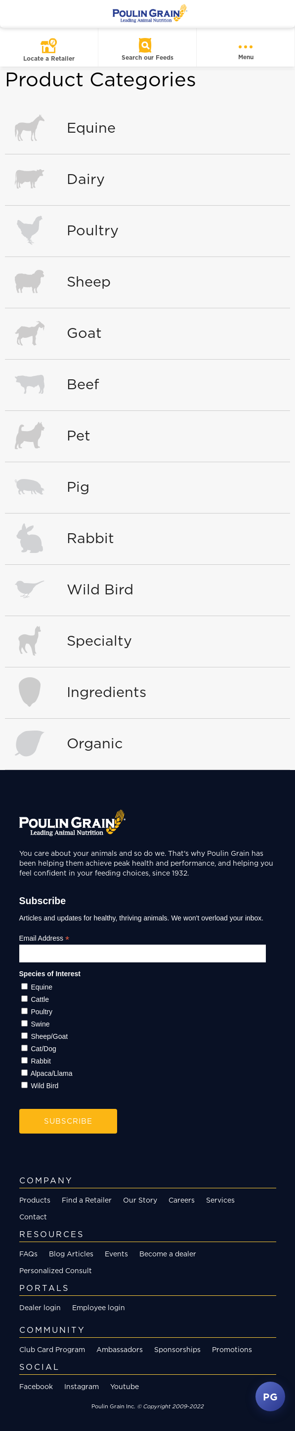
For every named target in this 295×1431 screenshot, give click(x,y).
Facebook (36, 1386)
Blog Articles (71, 1253)
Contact (33, 1216)
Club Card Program (52, 1349)
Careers (182, 1200)
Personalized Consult (55, 1270)
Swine (40, 1024)
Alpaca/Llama (52, 1073)
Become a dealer (167, 1253)
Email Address (44, 938)
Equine (41, 987)
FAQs (28, 1253)
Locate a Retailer (49, 58)
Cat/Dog (43, 1049)
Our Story (140, 1200)
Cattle (40, 999)
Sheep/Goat (49, 1036)
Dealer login (40, 1307)
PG (270, 1396)
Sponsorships (177, 1349)
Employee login (98, 1307)
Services (220, 1200)
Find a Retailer (87, 1200)
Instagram (81, 1386)
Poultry (41, 1012)
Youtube (124, 1386)
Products (34, 1200)
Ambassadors (119, 1349)
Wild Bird (44, 1086)
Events (116, 1253)
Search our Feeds (147, 57)
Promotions (232, 1349)
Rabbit (40, 1061)
